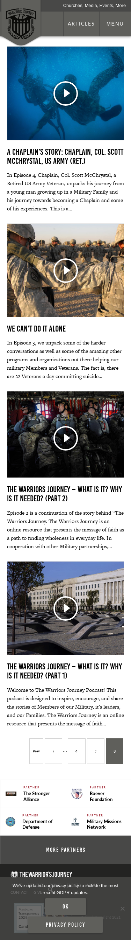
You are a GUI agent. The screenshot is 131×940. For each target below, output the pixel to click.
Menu (115, 24)
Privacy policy (65, 924)
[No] (122, 908)
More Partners (66, 850)
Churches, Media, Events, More (94, 5)
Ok (66, 906)
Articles (81, 23)
